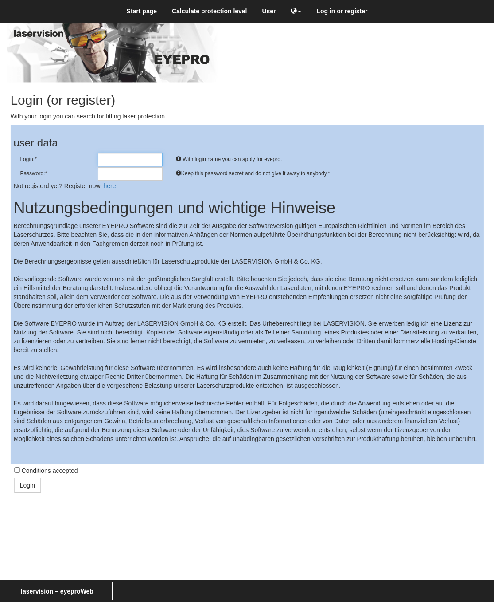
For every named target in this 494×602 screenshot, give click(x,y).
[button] (296, 11)
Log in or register (341, 11)
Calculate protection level (209, 11)
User (269, 11)
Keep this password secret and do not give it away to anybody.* (253, 173)
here (110, 185)
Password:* (33, 173)
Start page (142, 11)
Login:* (28, 159)
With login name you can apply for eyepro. (229, 159)
